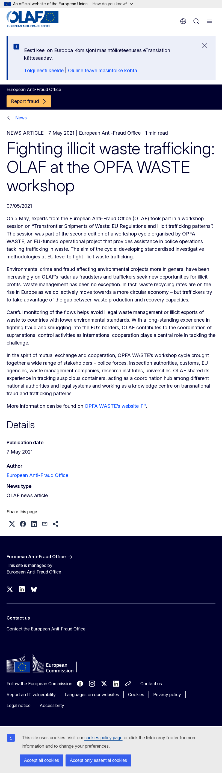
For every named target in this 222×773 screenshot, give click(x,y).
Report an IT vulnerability (31, 694)
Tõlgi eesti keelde (44, 70)
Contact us (151, 683)
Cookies (136, 694)
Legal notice (19, 705)
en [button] (183, 21)
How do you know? (113, 3)
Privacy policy (167, 694)
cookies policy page (103, 737)
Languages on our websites (92, 694)
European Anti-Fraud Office (37, 475)
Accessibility (52, 705)
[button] (12, 524)
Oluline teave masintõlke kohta (102, 70)
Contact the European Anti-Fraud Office (46, 629)
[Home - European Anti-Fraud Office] (39, 19)
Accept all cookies (41, 760)
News (21, 117)
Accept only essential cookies (98, 760)
